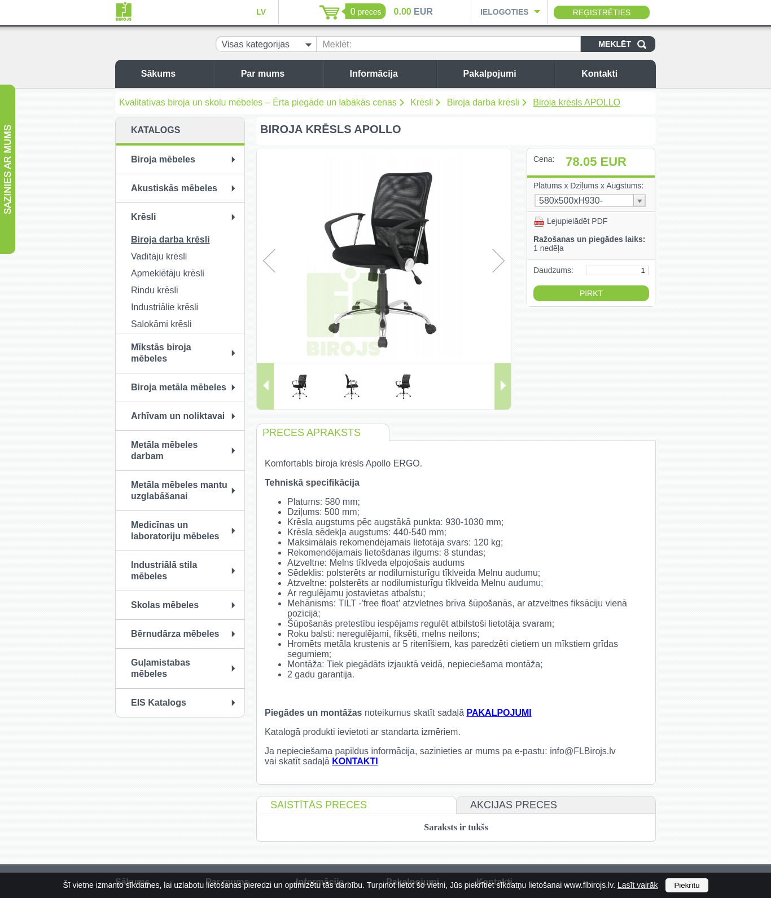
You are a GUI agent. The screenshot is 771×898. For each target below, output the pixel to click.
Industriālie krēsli (164, 307)
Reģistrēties (602, 12)
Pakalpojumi (506, 73)
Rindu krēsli (154, 290)
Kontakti (615, 73)
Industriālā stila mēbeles (164, 570)
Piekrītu (686, 885)
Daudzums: (553, 270)
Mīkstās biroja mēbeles (161, 352)
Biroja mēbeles (163, 159)
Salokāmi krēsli (161, 324)
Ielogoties (504, 11)
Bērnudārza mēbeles (175, 634)
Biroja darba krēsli (483, 102)
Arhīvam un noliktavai (178, 416)
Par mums (279, 73)
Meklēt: (337, 44)
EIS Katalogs (158, 702)
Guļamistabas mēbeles (160, 668)
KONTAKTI (355, 761)
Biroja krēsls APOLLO (576, 102)
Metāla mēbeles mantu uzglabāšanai (179, 490)
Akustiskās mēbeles (174, 188)
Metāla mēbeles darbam (164, 450)
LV (261, 11)
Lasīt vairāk (637, 885)
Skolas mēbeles (165, 605)
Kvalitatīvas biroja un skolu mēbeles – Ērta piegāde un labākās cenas (258, 102)
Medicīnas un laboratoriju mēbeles (175, 530)
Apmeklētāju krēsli (167, 273)
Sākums (174, 73)
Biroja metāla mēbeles (178, 387)
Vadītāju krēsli (159, 256)
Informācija (390, 73)
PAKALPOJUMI (498, 712)
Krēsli (421, 102)
